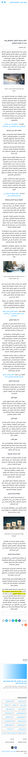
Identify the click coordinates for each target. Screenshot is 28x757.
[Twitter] (13, 621)
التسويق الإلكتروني (20, 713)
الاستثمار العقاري (9, 725)
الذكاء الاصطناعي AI (8, 721)
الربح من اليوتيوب (21, 721)
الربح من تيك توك (12, 733)
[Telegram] (6, 621)
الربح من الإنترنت (21, 701)
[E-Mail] (9, 621)
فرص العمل (22, 705)
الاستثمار (14, 705)
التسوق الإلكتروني (21, 717)
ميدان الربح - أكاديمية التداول (18, 2)
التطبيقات (6, 705)
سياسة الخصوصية (22, 742)
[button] (5, 2)
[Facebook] (19, 621)
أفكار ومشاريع (9, 701)
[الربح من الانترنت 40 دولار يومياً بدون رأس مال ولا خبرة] (14, 671)
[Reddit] (25, 625)
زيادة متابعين (8, 717)
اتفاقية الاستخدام (9, 742)
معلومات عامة (22, 709)
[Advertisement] (14, 21)
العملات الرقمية (21, 733)
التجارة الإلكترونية (21, 725)
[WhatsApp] (16, 621)
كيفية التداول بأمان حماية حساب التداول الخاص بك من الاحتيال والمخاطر (13, 313)
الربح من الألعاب (21, 729)
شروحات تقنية (9, 709)
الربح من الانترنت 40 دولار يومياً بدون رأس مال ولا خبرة (15, 682)
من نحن (12, 739)
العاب (4, 733)
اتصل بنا (25, 739)
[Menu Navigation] (2, 2)
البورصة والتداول (8, 713)
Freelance (9, 729)
